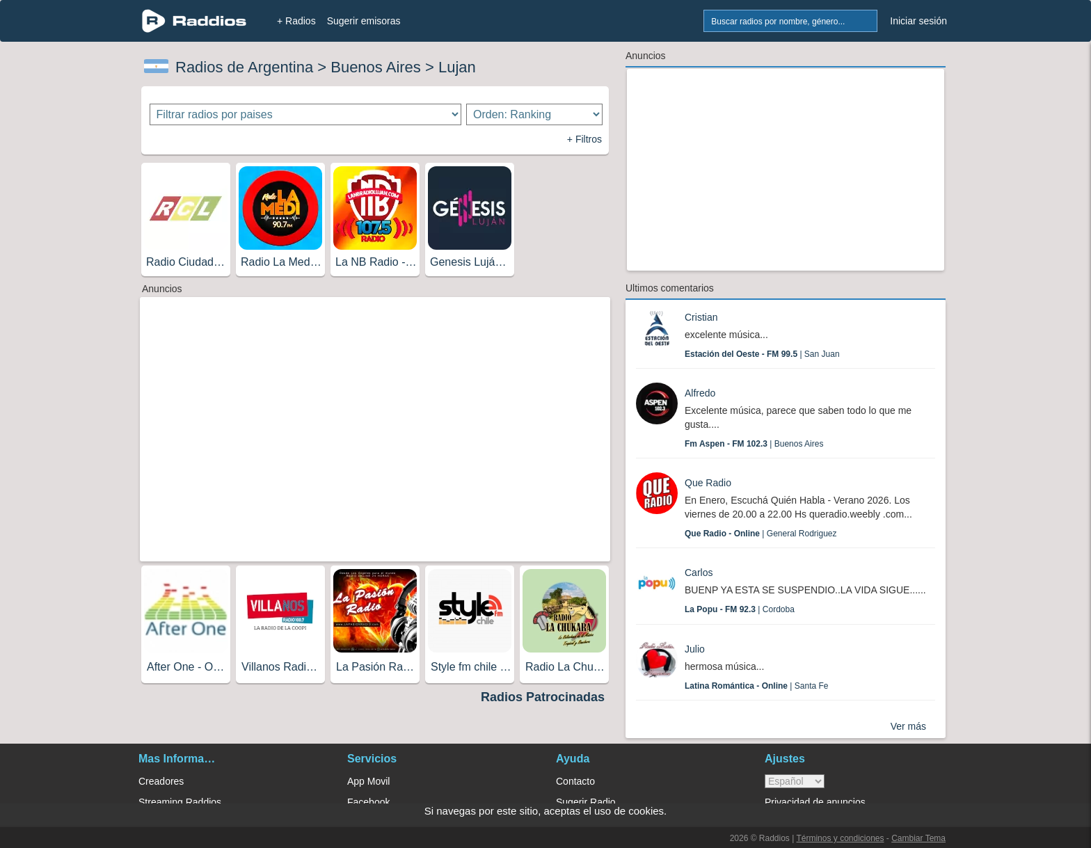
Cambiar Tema (918, 838)
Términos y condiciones (840, 838)
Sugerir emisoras (364, 20)
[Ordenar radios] (534, 114)
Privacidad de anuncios (815, 802)
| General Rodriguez (761, 533)
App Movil (368, 781)
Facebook (368, 802)
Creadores (161, 781)
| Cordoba (740, 609)
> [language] (795, 781)
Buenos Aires (376, 67)
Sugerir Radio (586, 802)
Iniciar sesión (918, 20)
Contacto (575, 781)
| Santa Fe (757, 686)
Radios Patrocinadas (543, 697)
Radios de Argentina (244, 67)
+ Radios (296, 20)
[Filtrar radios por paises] (306, 114)
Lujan (457, 67)
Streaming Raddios (179, 802)
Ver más (908, 726)
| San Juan (762, 354)
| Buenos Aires (754, 444)
